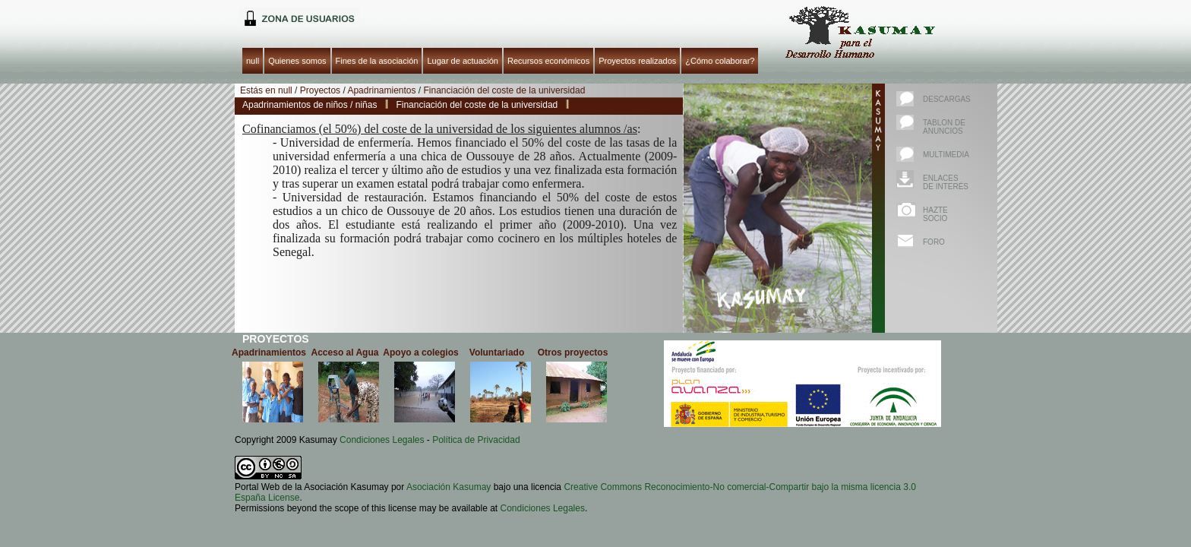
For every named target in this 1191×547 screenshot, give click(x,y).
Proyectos (320, 90)
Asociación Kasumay (448, 487)
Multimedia (946, 154)
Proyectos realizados (637, 60)
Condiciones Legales (382, 440)
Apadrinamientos (381, 90)
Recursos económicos (548, 60)
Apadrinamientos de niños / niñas (309, 105)
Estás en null (266, 90)
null (297, 17)
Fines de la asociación (377, 60)
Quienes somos (297, 60)
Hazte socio (935, 214)
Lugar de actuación (462, 60)
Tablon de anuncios (944, 127)
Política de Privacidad (476, 440)
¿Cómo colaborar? (719, 60)
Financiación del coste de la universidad (505, 90)
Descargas (947, 99)
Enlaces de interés (945, 182)
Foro (934, 242)
